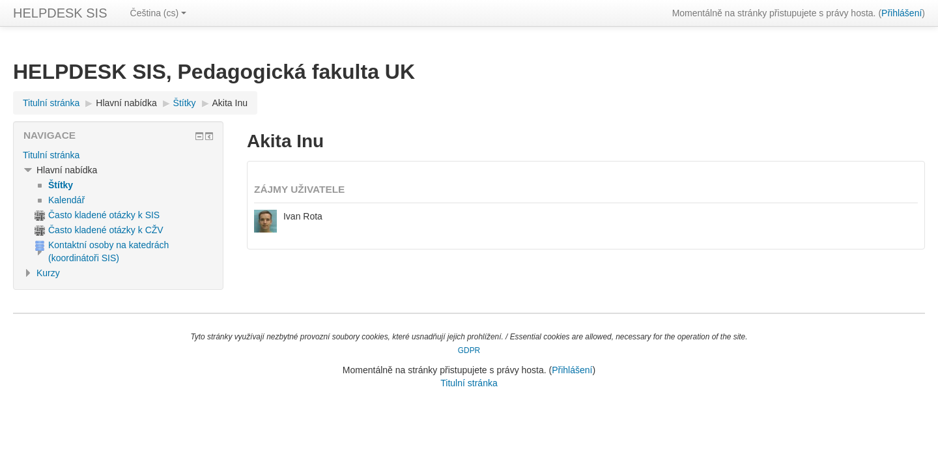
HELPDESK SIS (60, 13)
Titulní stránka (51, 155)
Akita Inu (230, 103)
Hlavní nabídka (126, 103)
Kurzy (48, 273)
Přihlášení (901, 13)
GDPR (469, 350)
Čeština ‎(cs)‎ (158, 13)
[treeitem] (118, 155)
